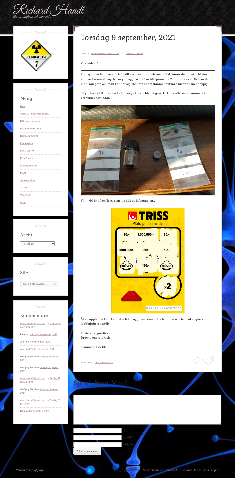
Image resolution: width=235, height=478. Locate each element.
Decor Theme (150, 470)
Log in (215, 470)
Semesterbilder (27, 180)
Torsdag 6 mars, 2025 (39, 341)
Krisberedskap (27, 143)
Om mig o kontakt (28, 165)
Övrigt (23, 202)
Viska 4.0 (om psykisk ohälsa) (34, 114)
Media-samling (27, 150)
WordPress (201, 470)
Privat (23, 173)
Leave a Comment (134, 54)
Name (126, 430)
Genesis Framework (178, 470)
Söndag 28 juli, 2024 (39, 411)
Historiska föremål (29, 136)
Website (128, 444)
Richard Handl (48, 11)
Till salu (24, 187)
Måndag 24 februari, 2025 (41, 349)
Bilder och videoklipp (30, 121)
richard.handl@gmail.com (105, 54)
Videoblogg (25, 195)
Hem (22, 106)
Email (126, 437)
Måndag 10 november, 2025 (43, 334)
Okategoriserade (104, 363)
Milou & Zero (26, 158)
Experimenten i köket (30, 128)
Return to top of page (30, 470)
